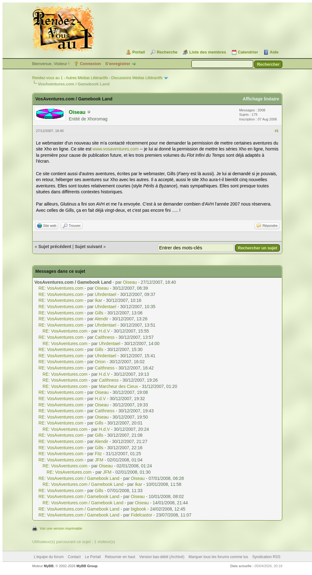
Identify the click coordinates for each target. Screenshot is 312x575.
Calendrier (248, 52)
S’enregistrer (117, 63)
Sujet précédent (54, 246)
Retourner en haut (120, 557)
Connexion (90, 63)
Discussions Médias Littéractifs (137, 78)
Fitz (98, 453)
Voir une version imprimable (61, 528)
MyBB (48, 566)
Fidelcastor (141, 514)
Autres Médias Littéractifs (87, 78)
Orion (100, 361)
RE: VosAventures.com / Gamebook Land (78, 478)
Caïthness (104, 337)
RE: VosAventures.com (60, 288)
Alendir (101, 318)
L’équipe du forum (48, 557)
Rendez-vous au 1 (47, 78)
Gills (99, 312)
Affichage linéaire (261, 98)
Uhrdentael (105, 294)
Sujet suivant (88, 246)
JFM (99, 459)
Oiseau (130, 282)
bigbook (138, 508)
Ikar (98, 300)
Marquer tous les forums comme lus (218, 557)
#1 (277, 131)
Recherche (167, 52)
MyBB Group (86, 566)
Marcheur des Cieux (118, 386)
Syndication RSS (266, 557)
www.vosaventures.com (115, 148)
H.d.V (104, 330)
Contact (74, 557)
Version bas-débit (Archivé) (161, 557)
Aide (274, 52)
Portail (138, 52)
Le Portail (93, 557)
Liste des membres (207, 52)
